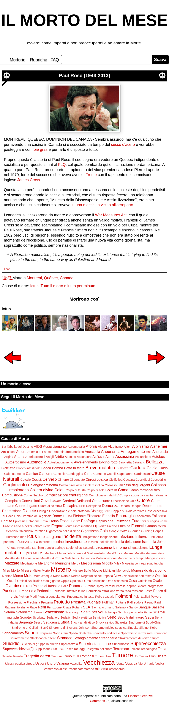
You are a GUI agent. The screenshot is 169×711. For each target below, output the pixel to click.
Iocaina (93, 542)
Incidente (71, 536)
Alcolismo (115, 446)
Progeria (47, 602)
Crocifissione (120, 501)
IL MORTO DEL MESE (84, 20)
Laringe (60, 547)
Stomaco (64, 638)
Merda (75, 563)
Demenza (110, 506)
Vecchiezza (99, 662)
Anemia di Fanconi (40, 452)
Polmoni (123, 596)
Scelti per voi (92, 612)
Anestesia (92, 452)
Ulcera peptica (15, 663)
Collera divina (41, 490)
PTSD (27, 586)
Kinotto (11, 547)
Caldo (163, 468)
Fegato (57, 526)
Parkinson (11, 591)
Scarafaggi (72, 612)
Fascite (8, 526)
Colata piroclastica (71, 485)
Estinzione (122, 521)
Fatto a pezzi (23, 526)
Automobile (36, 462)
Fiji (95, 526)
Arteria (19, 456)
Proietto (62, 602)
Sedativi (65, 617)
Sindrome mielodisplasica (108, 627)
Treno (67, 656)
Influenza (142, 537)
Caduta (137, 467)
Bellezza (155, 462)
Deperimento (152, 506)
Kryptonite (24, 547)
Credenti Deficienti (76, 501)
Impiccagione (49, 537)
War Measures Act (110, 215)
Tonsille (18, 656)
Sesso (38, 622)
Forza (102, 526)
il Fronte (90, 175)
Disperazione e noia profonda (69, 511)
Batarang (139, 462)
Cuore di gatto (26, 506)
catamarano (86, 669)
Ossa (133, 581)
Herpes (158, 531)
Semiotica (99, 617)
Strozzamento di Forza (133, 638)
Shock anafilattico (82, 622)
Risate (67, 607)
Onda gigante (50, 581)
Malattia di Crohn (52, 558)
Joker (161, 542)
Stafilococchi (38, 638)
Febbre (38, 526)
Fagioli (154, 521)
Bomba (57, 468)
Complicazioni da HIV (104, 495)
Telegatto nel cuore (99, 649)
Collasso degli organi (133, 485)
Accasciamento (55, 446)
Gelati (162, 526)
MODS (38, 553)
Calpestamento (14, 474)
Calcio (152, 468)
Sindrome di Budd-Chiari (145, 622)
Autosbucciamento (60, 462)
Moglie (97, 570)
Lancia (49, 547)
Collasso (111, 485)
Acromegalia (76, 446)
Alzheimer (158, 446)
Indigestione (90, 537)
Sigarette (121, 622)
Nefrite (75, 576)
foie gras (40, 149)
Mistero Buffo (82, 570)
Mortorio (17, 59)
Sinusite (132, 627)
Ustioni (40, 663)
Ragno (148, 602)
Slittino (143, 627)
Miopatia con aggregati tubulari (143, 563)
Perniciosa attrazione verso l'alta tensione (115, 591)
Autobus (158, 456)
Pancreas (77, 586)
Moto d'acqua (43, 576)
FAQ (55, 59)
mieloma (101, 669)
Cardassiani (142, 474)
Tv (136, 656)
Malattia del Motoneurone (22, 558)
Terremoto (121, 649)
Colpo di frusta (76, 490)
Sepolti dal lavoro (130, 617)
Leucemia (103, 547)
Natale (65, 576)
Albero (102, 446)
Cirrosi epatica (97, 479)
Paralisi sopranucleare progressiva (140, 586)
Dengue (136, 506)
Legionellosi (74, 547)
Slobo (153, 627)
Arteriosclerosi (35, 456)
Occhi (11, 581)
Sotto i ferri (60, 633)
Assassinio (124, 456)
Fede (47, 526)
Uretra (30, 663)
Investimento (76, 541)
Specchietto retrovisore (137, 633)
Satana (9, 612)
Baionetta (125, 462)
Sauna (38, 612)
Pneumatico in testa (80, 596)
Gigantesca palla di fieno (63, 531)
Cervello (50, 479)
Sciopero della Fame (137, 612)
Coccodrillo (158, 479)
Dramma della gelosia (37, 516)
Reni (42, 607)
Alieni (127, 446)
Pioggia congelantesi (52, 596)
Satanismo (24, 612)
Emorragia (125, 516)
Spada (73, 633)
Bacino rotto (108, 462)
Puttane (120, 602)
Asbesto (70, 456)
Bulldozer (123, 468)
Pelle (32, 591)
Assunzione (143, 456)
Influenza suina (26, 542)
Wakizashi (61, 669)
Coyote (57, 501)
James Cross (28, 180)
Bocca (46, 468)
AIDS (38, 446)
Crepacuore (101, 501)
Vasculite (76, 663)
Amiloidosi (8, 452)
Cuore (143, 500)
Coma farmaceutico (145, 490)
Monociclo (123, 570)
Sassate (158, 607)
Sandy (133, 607)
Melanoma (46, 563)
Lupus (27, 553)
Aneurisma (110, 451)
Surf (54, 649)
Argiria (8, 456)
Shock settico (105, 622)
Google (114, 531)
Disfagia (42, 511)
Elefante (79, 516)
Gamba (151, 526)
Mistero (61, 569)
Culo (133, 501)
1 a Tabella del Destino (17, 446)
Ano (149, 452)
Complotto (13, 501)
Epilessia (19, 521)
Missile (26, 570)
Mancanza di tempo (131, 558)
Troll (76, 656)
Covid (46, 501)
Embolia (108, 516)
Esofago (88, 521)
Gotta (123, 531)
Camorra (45, 474)
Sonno (31, 632)
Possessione (17, 602)
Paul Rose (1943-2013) (84, 75)
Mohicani (109, 570)
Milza (117, 563)
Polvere (156, 596)
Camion (32, 474)
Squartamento (19, 638)
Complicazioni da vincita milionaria (143, 495)
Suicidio (11, 643)
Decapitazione (74, 506)
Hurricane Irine (16, 537)
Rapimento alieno (17, 607)
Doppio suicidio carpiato (127, 511)
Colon (59, 490)
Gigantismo (90, 531)
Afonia (91, 446)
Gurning (146, 531)
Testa (162, 649)
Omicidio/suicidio (28, 581)
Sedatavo (52, 617)
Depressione (12, 511)
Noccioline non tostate (138, 576)
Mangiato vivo (155, 558)
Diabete (29, 511)
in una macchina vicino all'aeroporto (102, 205)
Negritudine (89, 576)
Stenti (52, 638)
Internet (44, 542)
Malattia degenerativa (149, 553)
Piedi (33, 596)
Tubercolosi (103, 656)
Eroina (54, 521)
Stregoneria (108, 638)
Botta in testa (74, 468)
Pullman (108, 602)
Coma (123, 490)
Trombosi (87, 656)
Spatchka (85, 633)
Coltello (111, 490)
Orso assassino (117, 581)
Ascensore (84, 456)
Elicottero (94, 516)
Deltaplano (93, 506)
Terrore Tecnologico (143, 649)
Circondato (77, 479)
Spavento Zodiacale (106, 633)
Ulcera (161, 656)
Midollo (107, 563)
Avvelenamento (86, 462)
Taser (69, 649)
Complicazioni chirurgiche (66, 495)
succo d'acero (123, 144)
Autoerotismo (15, 462)
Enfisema (159, 516)
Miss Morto (11, 570)
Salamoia (121, 607)
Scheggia (110, 612)
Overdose (13, 586)
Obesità (161, 576)
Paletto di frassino (46, 586)
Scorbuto (39, 617)
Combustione (12, 495)
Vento (120, 663)
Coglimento (15, 484)
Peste (148, 591)
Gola (104, 531)
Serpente (26, 622)
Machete (50, 553)
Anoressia (160, 452)
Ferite (69, 526)
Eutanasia (140, 521)
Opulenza (76, 581)
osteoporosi (117, 669)
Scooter (26, 617)
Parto (24, 591)
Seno (111, 617)
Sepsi (149, 617)
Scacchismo (53, 612)
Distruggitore (101, 511)
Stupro (154, 638)
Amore (21, 452)
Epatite (6, 521)
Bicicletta (8, 468)
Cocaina (129, 479)
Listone (143, 547)
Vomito (48, 669)
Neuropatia (105, 576)
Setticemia (51, 622)
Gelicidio (12, 531)
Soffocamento (13, 633)
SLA (86, 607)
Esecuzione (70, 521)
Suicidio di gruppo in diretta (39, 644)
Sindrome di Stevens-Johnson (69, 627)
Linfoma (120, 547)
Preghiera (33, 602)
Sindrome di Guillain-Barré (30, 627)
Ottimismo (145, 581)
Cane (88, 474)
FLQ (62, 164)
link (7, 269)
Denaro (125, 506)
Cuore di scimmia (50, 506)
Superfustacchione (95, 644)
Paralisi (110, 586)
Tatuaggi (79, 649)
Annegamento (133, 451)
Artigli (50, 456)
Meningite (62, 563)
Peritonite (44, 591)
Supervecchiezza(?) (18, 649)
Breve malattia (100, 467)
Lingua (132, 547)
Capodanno (125, 474)
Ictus (34, 286)
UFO (152, 656)
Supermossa (121, 644)
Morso (18, 576)
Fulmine (124, 526)
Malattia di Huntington (80, 558)
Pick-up (24, 596)
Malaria (128, 553)
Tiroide (7, 656)
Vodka (159, 663)
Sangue (145, 607)
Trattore (56, 656)
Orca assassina (95, 581)
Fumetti (137, 526)
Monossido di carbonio (148, 570)
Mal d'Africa (114, 553)
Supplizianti (43, 649)
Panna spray (95, 586)
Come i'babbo (33, 495)
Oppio (65, 581)
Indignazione (109, 537)
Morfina (7, 576)
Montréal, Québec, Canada (50, 278)
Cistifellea (115, 479)
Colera (89, 485)
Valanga (63, 663)
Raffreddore (135, 602)
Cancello (60, 474)
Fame (164, 521)
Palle (64, 586)
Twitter (143, 656)
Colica (99, 485)
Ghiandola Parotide (32, 531)
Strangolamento (85, 638)
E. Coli (67, 516)
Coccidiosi (143, 479)
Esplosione (104, 521)
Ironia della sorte (128, 542)
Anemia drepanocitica (69, 452)
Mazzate (12, 563)
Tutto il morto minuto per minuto (68, 286)
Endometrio (143, 516)
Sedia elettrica (82, 617)
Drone (57, 516)
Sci (120, 612)
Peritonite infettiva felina (68, 591)
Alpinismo (140, 446)
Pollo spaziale (104, 596)
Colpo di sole (95, 490)
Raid (157, 602)
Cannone (99, 474)
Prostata (78, 602)
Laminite (38, 547)
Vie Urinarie (146, 663)
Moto (28, 576)
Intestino (57, 542)
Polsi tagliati (141, 596)
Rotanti (77, 607)
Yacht (73, 669)
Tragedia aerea (37, 656)
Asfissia (98, 456)
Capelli (111, 474)
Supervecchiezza (148, 643)
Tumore (122, 655)
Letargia (89, 547)
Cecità (37, 479)
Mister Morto (41, 570)
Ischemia (149, 542)
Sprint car (160, 633)
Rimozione (54, 607)
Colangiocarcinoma (43, 485)
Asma (110, 456)
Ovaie (157, 581)
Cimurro (63, 479)
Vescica (131, 663)
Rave (33, 607)
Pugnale (94, 602)
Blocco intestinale (28, 468)
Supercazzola (68, 644)
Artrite (59, 456)
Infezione (126, 537)
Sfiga (64, 622)
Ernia (44, 521)
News (118, 576)
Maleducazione (106, 558)
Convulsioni (31, 501)
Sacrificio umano (102, 607)
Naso (56, 576)
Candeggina (74, 474)
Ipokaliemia (106, 542)
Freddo (112, 526)
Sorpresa (45, 633)
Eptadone (33, 521)
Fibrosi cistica (82, 526)
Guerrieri (134, 531)
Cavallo (26, 479)
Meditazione (28, 563)
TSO (61, 649)
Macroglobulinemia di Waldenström (81, 553)
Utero (51, 663)
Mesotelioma (91, 563)
